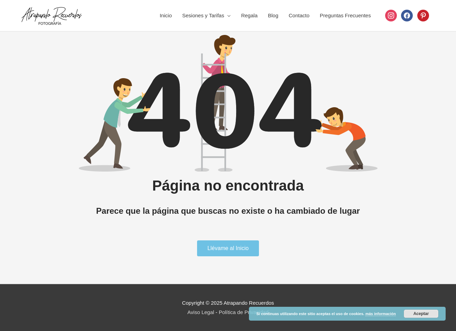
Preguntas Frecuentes (345, 15)
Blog (273, 15)
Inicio (166, 15)
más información (380, 314)
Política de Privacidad (244, 312)
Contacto (299, 15)
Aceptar (421, 313)
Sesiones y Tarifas (203, 15)
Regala (249, 15)
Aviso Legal (200, 312)
